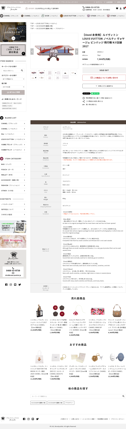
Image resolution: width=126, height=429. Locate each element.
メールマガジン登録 (88, 419)
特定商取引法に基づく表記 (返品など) (97, 98)
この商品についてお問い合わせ (104, 77)
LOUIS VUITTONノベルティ (9, 108)
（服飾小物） (10, 180)
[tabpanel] (54, 51)
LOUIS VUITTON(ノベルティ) (46, 23)
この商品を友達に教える (92, 101)
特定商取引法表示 (102, 419)
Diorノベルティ (18, 103)
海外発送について (7, 209)
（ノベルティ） (30, 15)
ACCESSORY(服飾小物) (44, 26)
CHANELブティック (7, 103)
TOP (32, 23)
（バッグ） (6, 164)
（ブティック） (9, 15)
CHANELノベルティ (7, 106)
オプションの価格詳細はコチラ (93, 64)
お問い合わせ (121, 2)
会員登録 (109, 2)
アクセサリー (60, 28)
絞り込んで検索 (13, 92)
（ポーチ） (8, 169)
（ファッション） (11, 185)
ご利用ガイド (64, 419)
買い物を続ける (89, 104)
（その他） (7, 191)
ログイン (99, 2)
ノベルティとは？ (7, 204)
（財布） (7, 175)
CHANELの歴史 (6, 214)
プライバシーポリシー (118, 419)
